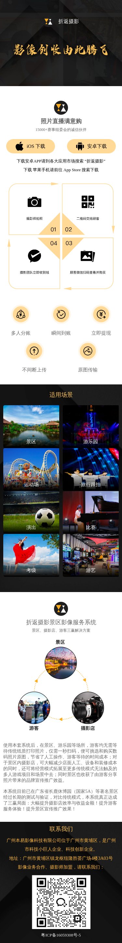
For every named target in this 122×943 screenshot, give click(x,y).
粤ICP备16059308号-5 (61, 935)
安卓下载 (91, 146)
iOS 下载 (30, 146)
